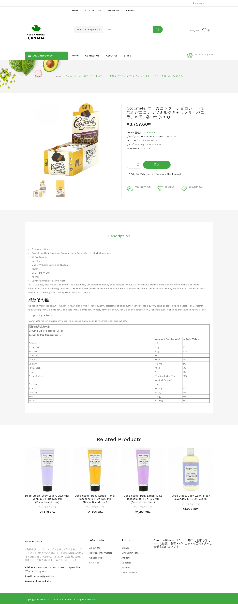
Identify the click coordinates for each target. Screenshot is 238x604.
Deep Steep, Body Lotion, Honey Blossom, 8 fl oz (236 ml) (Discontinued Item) (95, 498)
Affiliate (126, 556)
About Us (94, 546)
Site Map (94, 561)
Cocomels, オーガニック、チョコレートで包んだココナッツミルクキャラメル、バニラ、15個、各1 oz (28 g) (124, 76)
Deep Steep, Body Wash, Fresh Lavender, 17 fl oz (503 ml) (190, 496)
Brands (125, 546)
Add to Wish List (140, 174)
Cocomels (149, 132)
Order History (129, 571)
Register (180, 29)
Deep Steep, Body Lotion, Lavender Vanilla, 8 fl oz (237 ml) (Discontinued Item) (47, 498)
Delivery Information (101, 551)
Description (119, 234)
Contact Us (95, 556)
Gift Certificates (130, 551)
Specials (126, 561)
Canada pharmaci (62, 598)
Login (192, 29)
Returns (125, 566)
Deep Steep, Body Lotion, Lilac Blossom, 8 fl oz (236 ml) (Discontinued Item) (143, 498)
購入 (157, 164)
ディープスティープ (47, 506)
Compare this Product (171, 174)
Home (58, 76)
